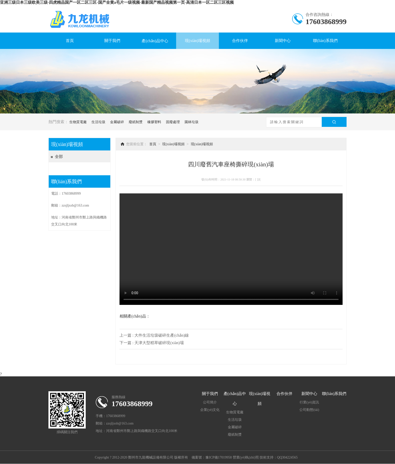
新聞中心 (283, 40)
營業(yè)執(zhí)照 (246, 457)
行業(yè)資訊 (309, 402)
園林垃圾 (191, 122)
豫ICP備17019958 (218, 457)
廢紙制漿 (136, 122)
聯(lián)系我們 (325, 40)
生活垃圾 (98, 122)
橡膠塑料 (154, 122)
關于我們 (112, 40)
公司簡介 (210, 402)
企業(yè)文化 (210, 410)
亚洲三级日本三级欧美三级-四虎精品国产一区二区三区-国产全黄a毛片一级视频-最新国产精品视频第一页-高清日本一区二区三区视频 (117, 2)
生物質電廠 (78, 122)
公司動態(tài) (309, 410)
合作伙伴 (240, 40)
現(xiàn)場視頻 (197, 40)
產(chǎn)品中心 (155, 41)
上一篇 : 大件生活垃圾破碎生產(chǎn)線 (154, 335)
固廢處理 (173, 122)
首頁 (70, 40)
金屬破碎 (117, 122)
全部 (59, 156)
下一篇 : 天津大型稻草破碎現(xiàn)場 (151, 343)
